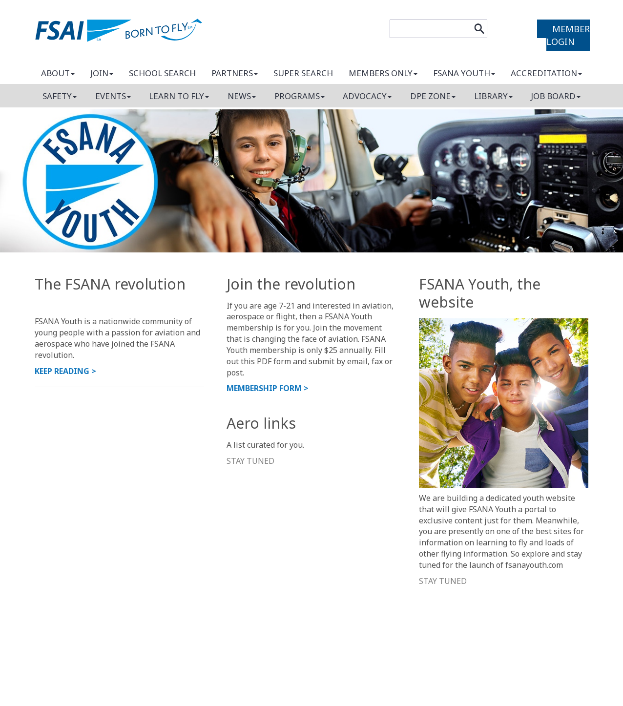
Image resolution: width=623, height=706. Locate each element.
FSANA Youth (464, 73)
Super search (303, 73)
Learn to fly (179, 96)
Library (493, 96)
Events (113, 96)
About (58, 73)
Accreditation (546, 73)
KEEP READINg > (65, 371)
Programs (299, 96)
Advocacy (367, 96)
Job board (556, 96)
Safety (59, 96)
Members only (383, 73)
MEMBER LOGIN (568, 35)
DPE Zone (433, 96)
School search (162, 73)
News (242, 96)
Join (101, 73)
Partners (234, 73)
